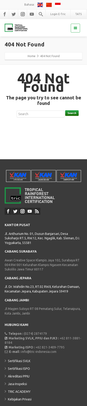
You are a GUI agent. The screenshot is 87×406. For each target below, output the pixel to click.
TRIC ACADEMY (19, 391)
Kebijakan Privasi (20, 399)
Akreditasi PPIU (18, 376)
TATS (78, 14)
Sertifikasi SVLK (19, 361)
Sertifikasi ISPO (19, 368)
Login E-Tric (58, 14)
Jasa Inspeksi (17, 384)
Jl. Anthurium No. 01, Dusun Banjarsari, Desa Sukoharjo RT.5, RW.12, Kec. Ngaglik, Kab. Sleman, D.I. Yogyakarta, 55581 (42, 238)
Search (72, 113)
